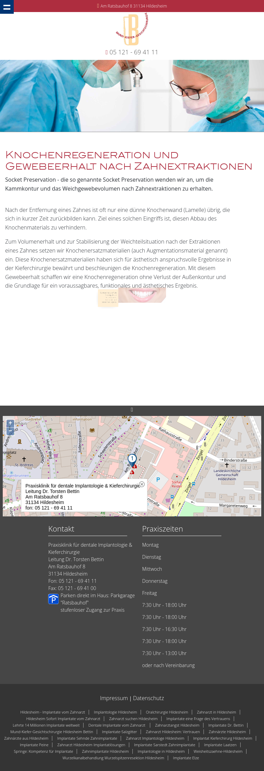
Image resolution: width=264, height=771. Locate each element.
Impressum (114, 698)
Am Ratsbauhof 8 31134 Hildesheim (133, 6)
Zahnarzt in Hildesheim (216, 712)
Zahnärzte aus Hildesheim (26, 738)
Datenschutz (148, 698)
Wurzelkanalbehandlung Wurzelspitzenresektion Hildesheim (113, 757)
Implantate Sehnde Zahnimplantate (87, 738)
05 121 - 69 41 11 (134, 52)
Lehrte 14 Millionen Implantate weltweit (46, 725)
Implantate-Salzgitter (119, 731)
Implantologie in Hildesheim (161, 751)
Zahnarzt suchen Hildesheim (133, 718)
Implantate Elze (186, 757)
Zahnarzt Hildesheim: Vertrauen (173, 731)
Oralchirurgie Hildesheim (167, 712)
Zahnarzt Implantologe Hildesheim (155, 738)
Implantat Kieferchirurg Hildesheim (222, 738)
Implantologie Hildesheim (115, 712)
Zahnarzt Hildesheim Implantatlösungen (91, 744)
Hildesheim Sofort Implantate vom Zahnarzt (63, 718)
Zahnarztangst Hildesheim (177, 725)
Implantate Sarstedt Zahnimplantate (164, 744)
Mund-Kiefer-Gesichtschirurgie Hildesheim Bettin (51, 731)
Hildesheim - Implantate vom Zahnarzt (52, 712)
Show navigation (7, 7)
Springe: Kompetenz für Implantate (43, 751)
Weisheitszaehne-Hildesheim (218, 751)
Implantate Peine (34, 744)
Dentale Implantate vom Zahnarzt (117, 725)
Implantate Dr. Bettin (226, 725)
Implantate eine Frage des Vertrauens (198, 718)
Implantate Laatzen (220, 744)
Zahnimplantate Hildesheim (105, 751)
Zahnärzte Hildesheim (227, 731)
